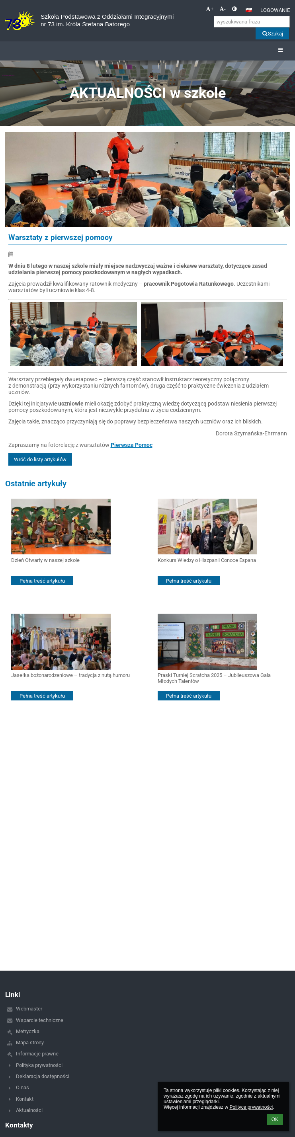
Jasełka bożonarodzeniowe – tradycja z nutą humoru (70, 675)
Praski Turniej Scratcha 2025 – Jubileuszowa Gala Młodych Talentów (214, 678)
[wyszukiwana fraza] (252, 21)
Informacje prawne (37, 1054)
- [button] (222, 9)
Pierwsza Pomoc (131, 445)
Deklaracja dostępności (42, 1076)
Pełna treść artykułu (42, 581)
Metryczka (27, 1031)
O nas (22, 1087)
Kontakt (24, 1099)
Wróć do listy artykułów (40, 459)
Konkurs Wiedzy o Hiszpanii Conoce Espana (207, 560)
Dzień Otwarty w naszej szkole (45, 560)
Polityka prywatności (39, 1065)
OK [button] (275, 1119)
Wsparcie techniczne (39, 1020)
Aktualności (29, 1110)
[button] (249, 10)
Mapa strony (30, 1042)
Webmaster (29, 1009)
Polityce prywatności (251, 1107)
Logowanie (275, 10)
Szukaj (272, 34)
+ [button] (209, 9)
